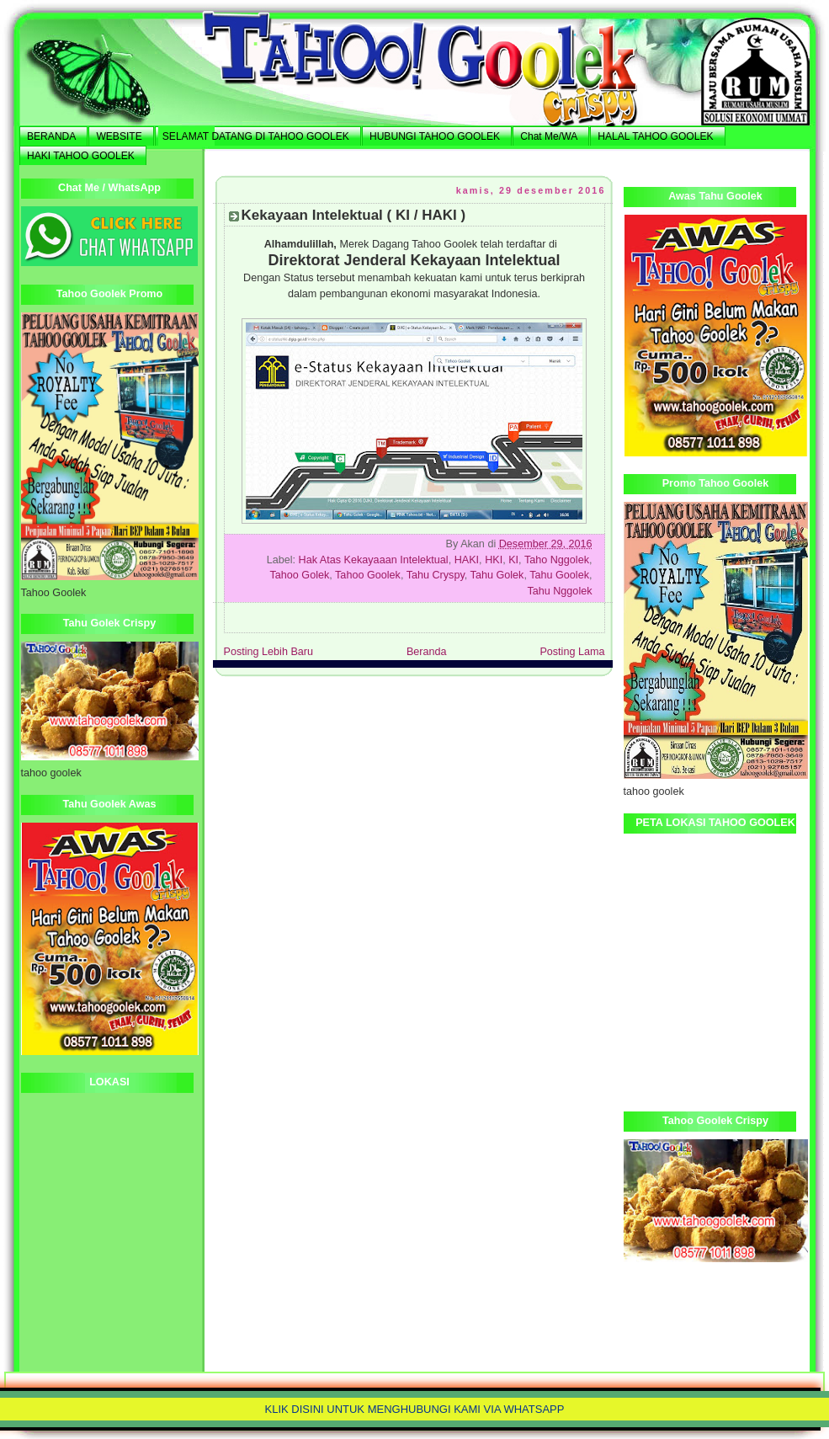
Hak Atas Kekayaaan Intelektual (374, 560)
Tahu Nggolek (559, 591)
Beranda (427, 652)
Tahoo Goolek (368, 575)
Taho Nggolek (556, 560)
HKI (493, 560)
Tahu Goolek (559, 575)
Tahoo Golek (299, 575)
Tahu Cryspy (436, 575)
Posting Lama (571, 652)
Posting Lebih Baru (269, 652)
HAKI (466, 560)
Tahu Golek (497, 575)
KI (513, 560)
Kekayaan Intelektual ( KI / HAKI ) (354, 215)
